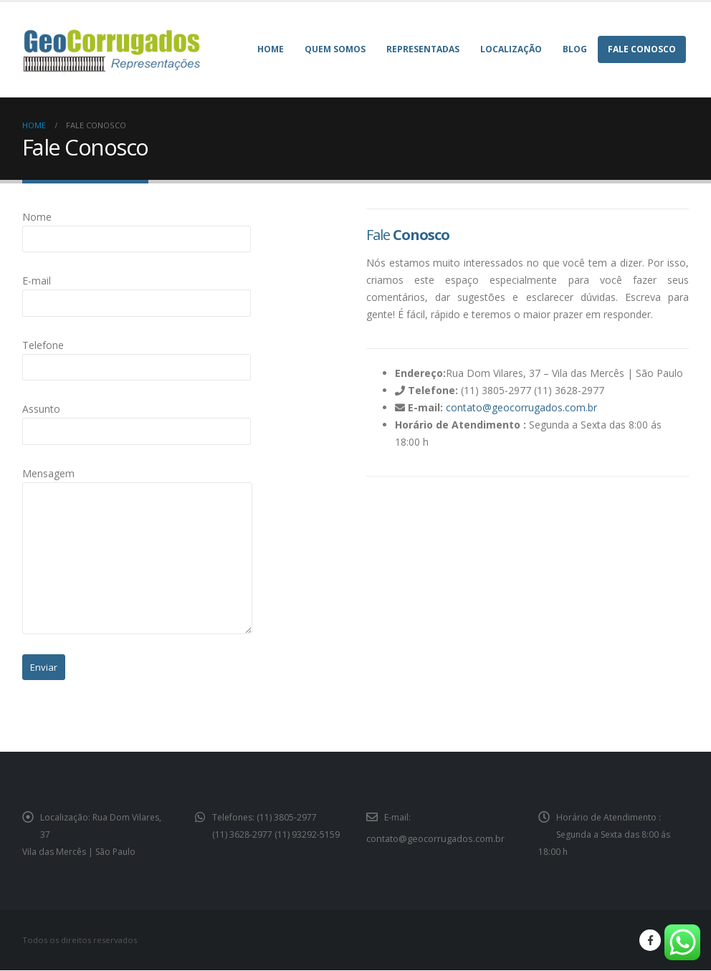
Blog (575, 49)
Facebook (650, 941)
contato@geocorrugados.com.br (521, 407)
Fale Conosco (642, 49)
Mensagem (137, 550)
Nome (136, 227)
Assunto (136, 419)
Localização (511, 49)
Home (270, 49)
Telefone (136, 355)
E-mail (136, 291)
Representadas (422, 49)
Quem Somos (335, 49)
